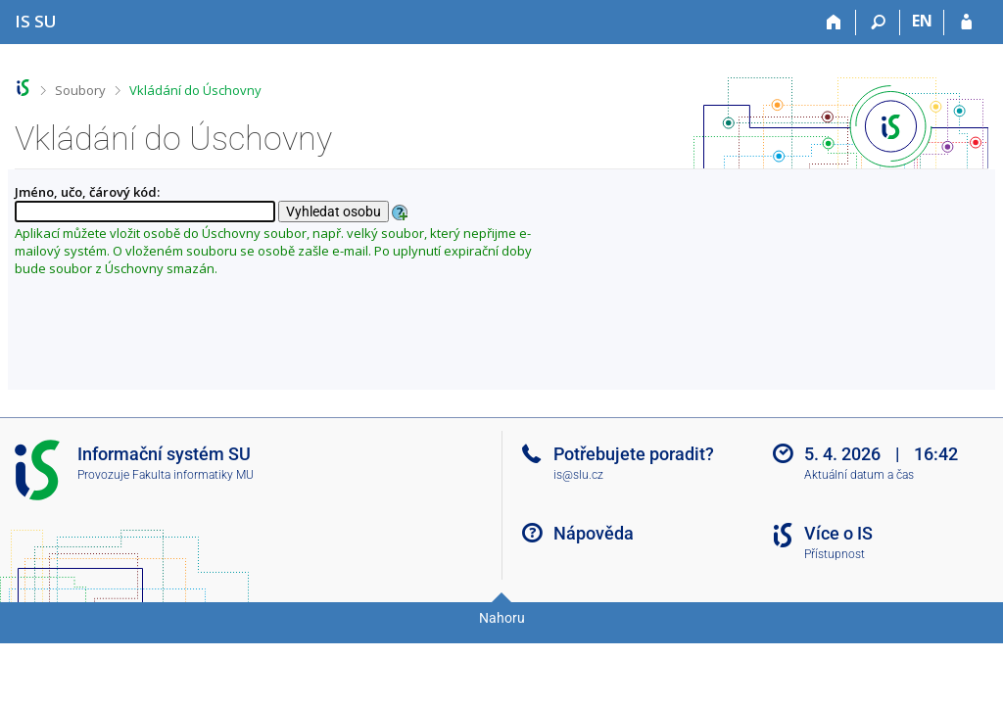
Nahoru (502, 618)
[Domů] (834, 22)
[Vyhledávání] (878, 22)
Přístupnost (834, 554)
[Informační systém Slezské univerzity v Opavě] (36, 21)
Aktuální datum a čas (859, 475)
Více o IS (838, 533)
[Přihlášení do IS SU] (966, 22)
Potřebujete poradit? (633, 454)
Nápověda (593, 533)
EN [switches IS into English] (922, 20)
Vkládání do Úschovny (195, 90)
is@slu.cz (578, 475)
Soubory (80, 90)
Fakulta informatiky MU (193, 475)
